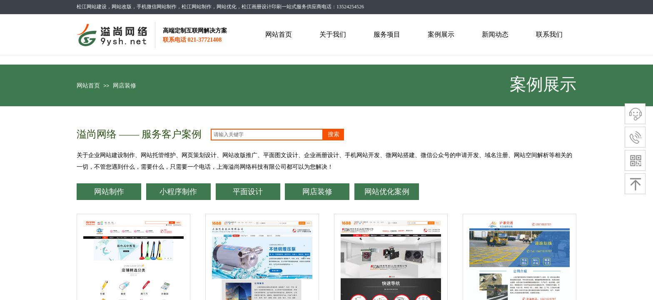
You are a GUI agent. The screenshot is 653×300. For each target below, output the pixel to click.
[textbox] (267, 134)
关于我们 (332, 34)
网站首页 (88, 85)
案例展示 (441, 34)
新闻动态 (495, 34)
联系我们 (549, 34)
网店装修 (124, 85)
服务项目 (387, 34)
